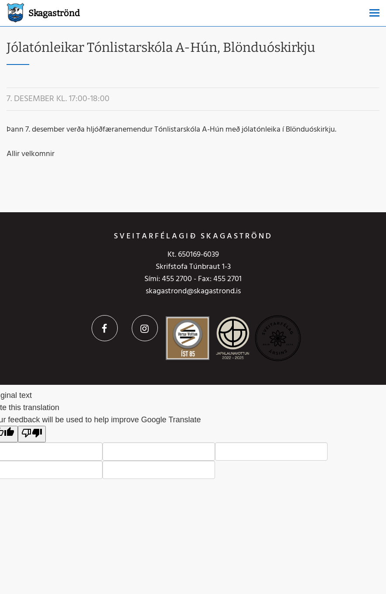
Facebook (105, 328)
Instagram (145, 328)
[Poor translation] (32, 434)
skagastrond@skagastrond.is (193, 291)
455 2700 (177, 279)
